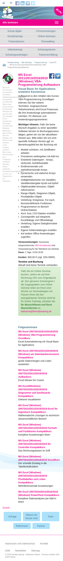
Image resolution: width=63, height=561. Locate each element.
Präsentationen (16, 41)
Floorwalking (48, 41)
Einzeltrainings (15, 36)
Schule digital (14, 31)
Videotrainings (15, 49)
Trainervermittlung (48, 54)
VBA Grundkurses (43, 245)
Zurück (6, 507)
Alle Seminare (13, 22)
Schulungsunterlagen (17, 54)
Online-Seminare (46, 36)
